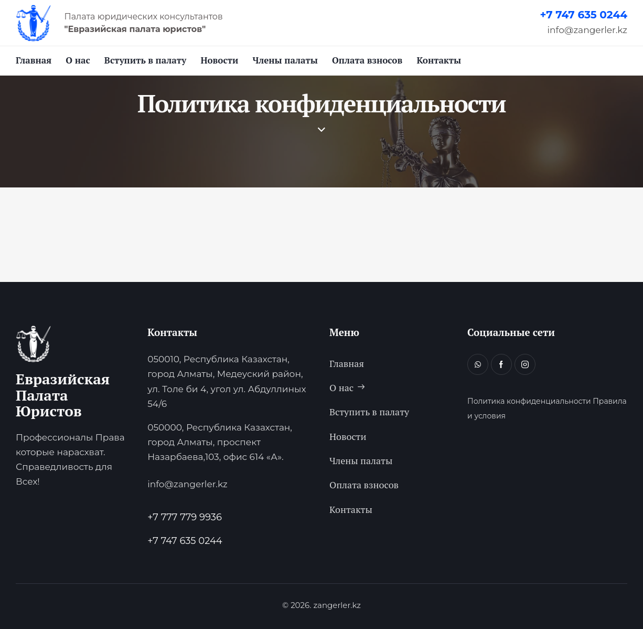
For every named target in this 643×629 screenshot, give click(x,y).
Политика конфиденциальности (529, 401)
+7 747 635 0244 (583, 14)
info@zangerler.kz (587, 30)
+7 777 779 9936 (184, 517)
